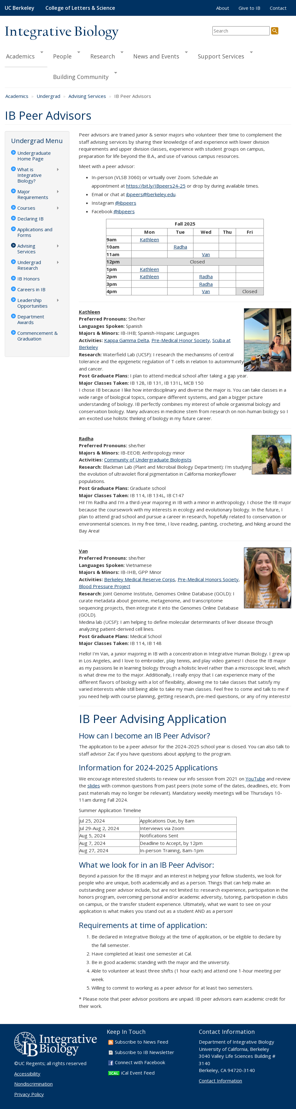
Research (104, 55)
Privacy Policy (29, 1094)
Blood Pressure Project (104, 586)
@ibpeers (125, 203)
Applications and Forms (34, 232)
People (63, 55)
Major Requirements (35, 194)
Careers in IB (31, 289)
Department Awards (30, 319)
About (222, 8)
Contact (278, 8)
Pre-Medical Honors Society (208, 579)
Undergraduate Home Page (34, 156)
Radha (180, 247)
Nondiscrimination (33, 1084)
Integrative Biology (61, 32)
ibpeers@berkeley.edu (150, 194)
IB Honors (28, 278)
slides (93, 785)
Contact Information (220, 1080)
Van (206, 254)
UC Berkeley (19, 7)
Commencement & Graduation (37, 336)
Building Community (82, 76)
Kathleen (149, 239)
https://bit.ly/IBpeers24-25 (156, 186)
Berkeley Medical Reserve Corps (139, 579)
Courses (35, 208)
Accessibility (27, 1073)
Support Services (222, 55)
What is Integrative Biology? (35, 175)
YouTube (255, 778)
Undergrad (48, 96)
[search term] (241, 30)
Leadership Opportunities (35, 303)
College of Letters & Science (80, 7)
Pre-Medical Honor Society (180, 340)
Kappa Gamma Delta (126, 340)
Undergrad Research (35, 265)
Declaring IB (30, 218)
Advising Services (87, 96)
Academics (24, 55)
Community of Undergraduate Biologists (148, 459)
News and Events (157, 55)
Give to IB (249, 8)
